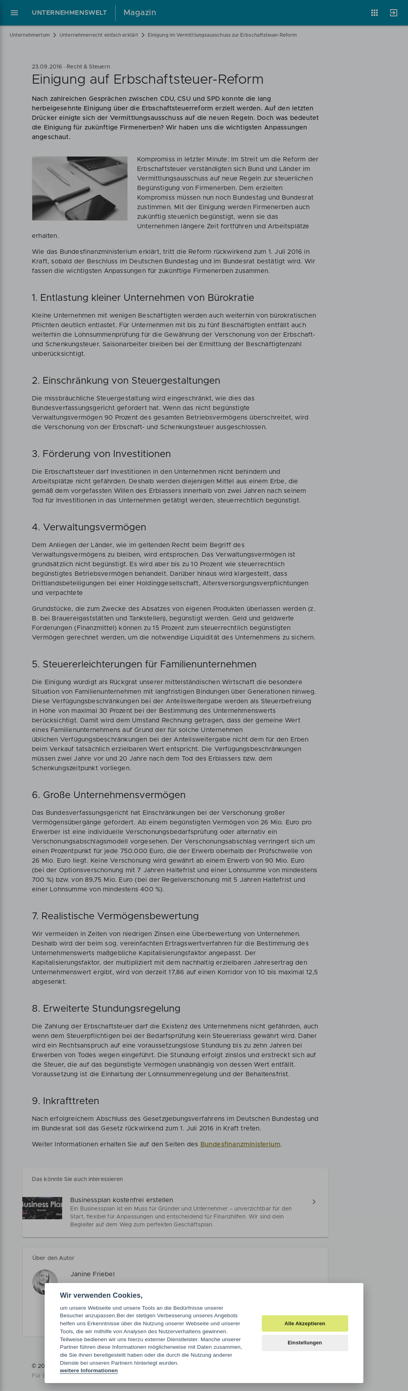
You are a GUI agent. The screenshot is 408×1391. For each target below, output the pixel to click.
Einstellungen (305, 1343)
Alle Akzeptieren (304, 1323)
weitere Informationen (89, 1370)
